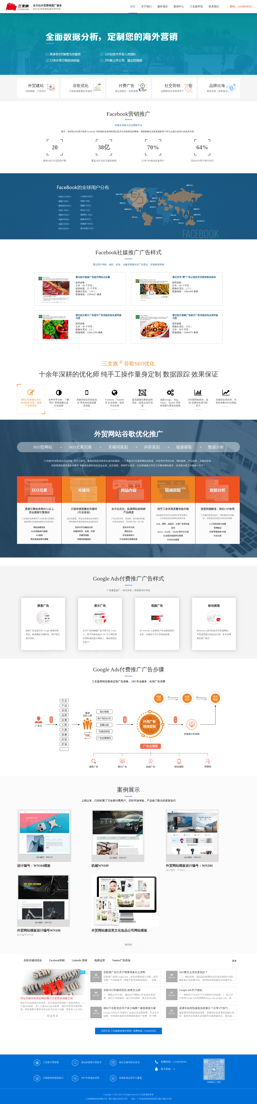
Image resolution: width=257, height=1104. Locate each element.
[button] (125, 72)
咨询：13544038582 (241, 6)
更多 (234, 961)
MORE (128, 944)
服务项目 (162, 6)
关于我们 (146, 6)
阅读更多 (53, 1015)
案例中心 (179, 6)
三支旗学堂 (196, 6)
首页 (132, 6)
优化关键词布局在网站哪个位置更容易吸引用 (46, 998)
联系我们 (214, 6)
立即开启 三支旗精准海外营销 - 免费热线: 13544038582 (128, 1031)
